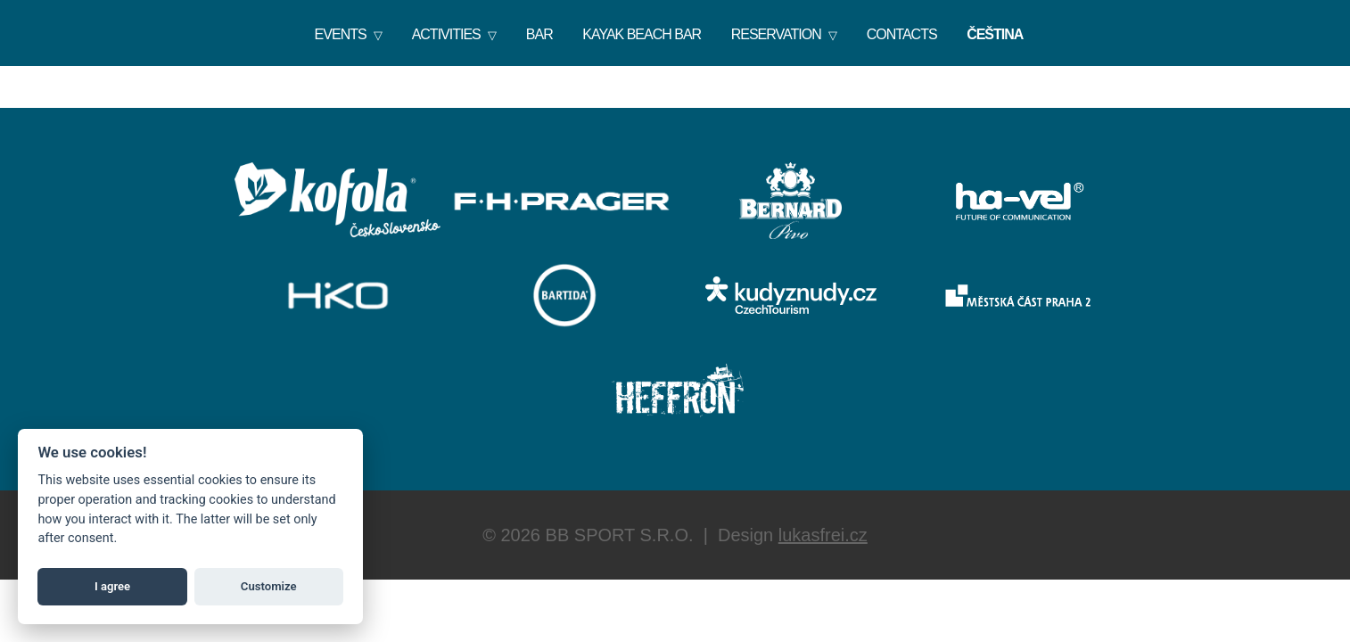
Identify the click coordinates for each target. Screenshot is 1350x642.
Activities (446, 34)
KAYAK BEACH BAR (641, 34)
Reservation (776, 34)
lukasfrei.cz (823, 535)
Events (340, 34)
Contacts (902, 34)
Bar (539, 34)
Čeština (995, 34)
